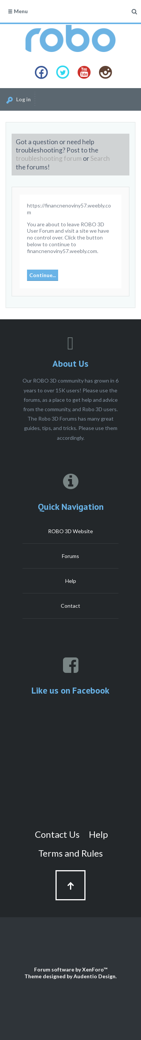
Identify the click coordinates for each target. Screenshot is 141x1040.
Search (100, 158)
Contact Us (57, 834)
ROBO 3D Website (70, 531)
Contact (70, 605)
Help (70, 581)
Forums (70, 556)
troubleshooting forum (49, 158)
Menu (18, 11)
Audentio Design (95, 976)
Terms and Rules (70, 853)
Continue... (42, 275)
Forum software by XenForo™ (70, 969)
